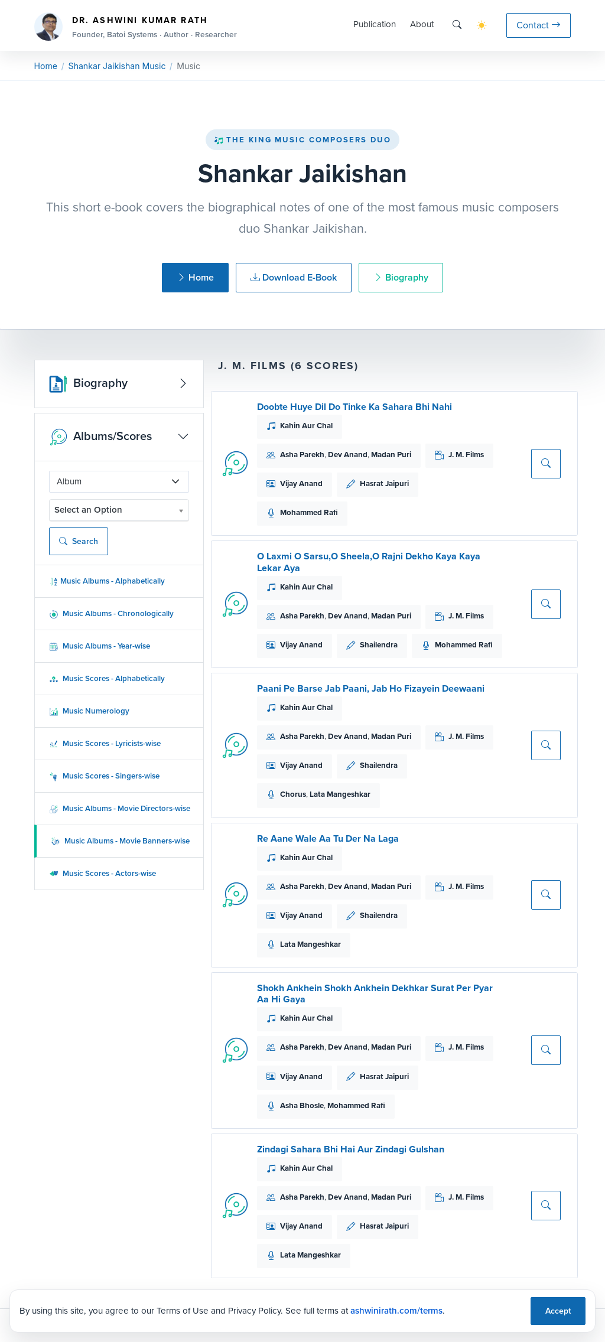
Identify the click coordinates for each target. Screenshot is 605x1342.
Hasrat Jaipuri (384, 483)
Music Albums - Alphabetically (107, 581)
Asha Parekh (302, 454)
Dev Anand (347, 454)
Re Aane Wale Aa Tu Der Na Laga (328, 838)
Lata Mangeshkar (340, 794)
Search (78, 541)
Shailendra (379, 644)
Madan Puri (391, 454)
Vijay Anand (301, 483)
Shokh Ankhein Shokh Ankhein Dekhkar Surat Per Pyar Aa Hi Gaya (375, 993)
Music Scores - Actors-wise (102, 873)
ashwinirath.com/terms (396, 1310)
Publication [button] (374, 24)
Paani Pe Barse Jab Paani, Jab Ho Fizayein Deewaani (370, 688)
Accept (558, 1311)
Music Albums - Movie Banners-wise (120, 840)
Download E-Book (294, 277)
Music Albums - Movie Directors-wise (119, 808)
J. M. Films (466, 454)
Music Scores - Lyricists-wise (105, 743)
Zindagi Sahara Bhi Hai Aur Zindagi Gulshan (350, 1149)
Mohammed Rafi (309, 512)
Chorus (293, 794)
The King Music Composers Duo (302, 139)
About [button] (422, 24)
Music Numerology (89, 710)
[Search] (457, 25)
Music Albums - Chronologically (111, 613)
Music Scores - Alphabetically (107, 678)
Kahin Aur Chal (306, 425)
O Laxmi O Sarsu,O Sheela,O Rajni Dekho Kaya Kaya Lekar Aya (368, 561)
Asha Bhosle (302, 1105)
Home (45, 66)
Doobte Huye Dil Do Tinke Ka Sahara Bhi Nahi (354, 406)
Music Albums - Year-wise (99, 646)
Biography (400, 277)
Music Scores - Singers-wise (104, 775)
